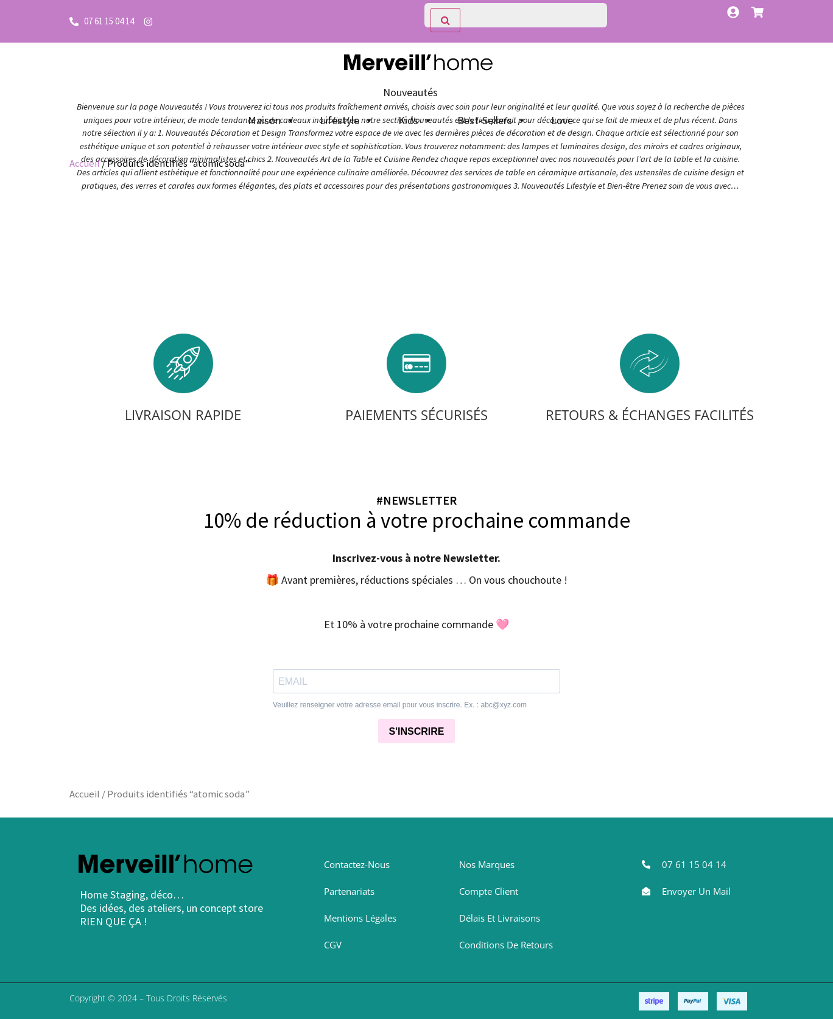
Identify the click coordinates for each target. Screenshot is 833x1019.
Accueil (84, 163)
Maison (271, 120)
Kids (415, 120)
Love (562, 120)
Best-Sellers (492, 120)
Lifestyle (347, 120)
